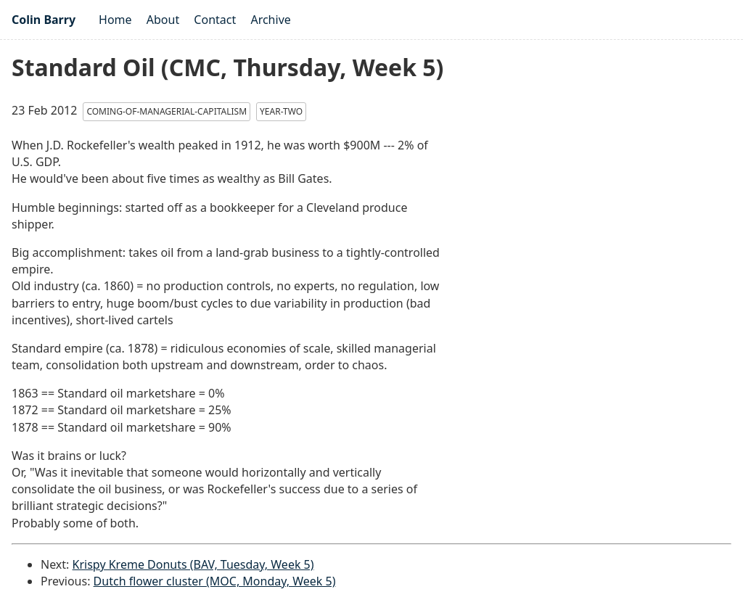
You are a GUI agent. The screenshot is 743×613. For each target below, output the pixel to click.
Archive (270, 20)
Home (115, 20)
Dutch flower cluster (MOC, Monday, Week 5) (215, 581)
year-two (281, 111)
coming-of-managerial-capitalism (166, 111)
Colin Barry (43, 20)
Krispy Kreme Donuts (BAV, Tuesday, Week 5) (193, 564)
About (163, 20)
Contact (215, 20)
